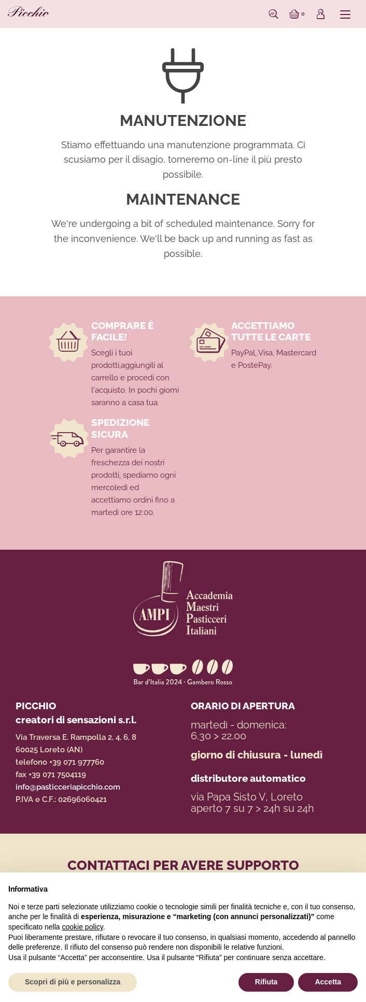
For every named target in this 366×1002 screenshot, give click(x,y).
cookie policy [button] (82, 927)
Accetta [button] (328, 982)
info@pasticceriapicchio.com (68, 787)
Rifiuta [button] (266, 982)
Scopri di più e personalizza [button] (72, 982)
